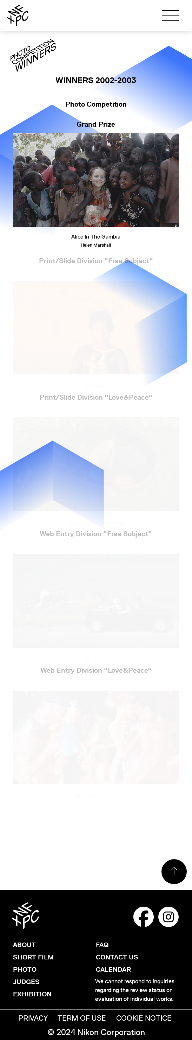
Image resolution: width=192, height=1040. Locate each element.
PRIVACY (33, 1018)
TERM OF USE (82, 1018)
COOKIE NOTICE (144, 1018)
